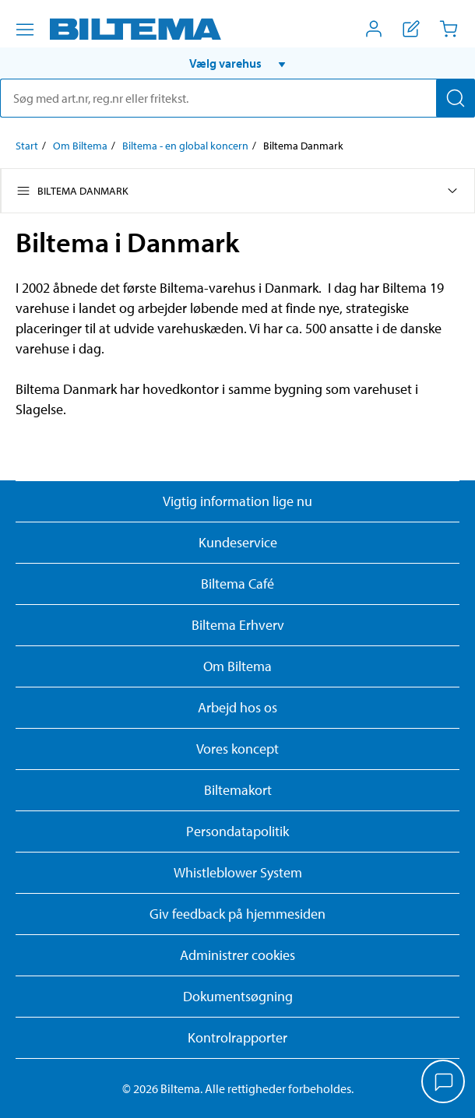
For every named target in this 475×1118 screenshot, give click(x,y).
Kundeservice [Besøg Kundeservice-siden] (238, 542)
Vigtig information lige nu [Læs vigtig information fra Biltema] (237, 501)
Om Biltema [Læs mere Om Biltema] (237, 666)
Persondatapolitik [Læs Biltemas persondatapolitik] (237, 831)
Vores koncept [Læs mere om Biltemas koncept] (237, 749)
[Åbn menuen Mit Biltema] (373, 28)
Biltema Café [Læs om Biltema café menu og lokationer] (237, 583)
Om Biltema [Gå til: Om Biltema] (80, 146)
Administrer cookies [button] (237, 955)
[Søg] (455, 98)
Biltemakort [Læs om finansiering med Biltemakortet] (238, 790)
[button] (237, 63)
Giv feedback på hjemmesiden (237, 914)
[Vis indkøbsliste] (411, 28)
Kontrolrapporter (237, 1037)
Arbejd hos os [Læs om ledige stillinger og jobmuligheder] (237, 707)
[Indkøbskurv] (448, 28)
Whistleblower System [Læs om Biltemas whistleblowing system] (238, 872)
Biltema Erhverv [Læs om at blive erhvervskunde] (238, 625)
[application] (444, 1083)
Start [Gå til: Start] (27, 146)
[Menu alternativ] (25, 29)
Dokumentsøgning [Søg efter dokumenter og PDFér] (238, 996)
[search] (237, 98)
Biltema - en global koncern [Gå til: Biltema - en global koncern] (185, 146)
